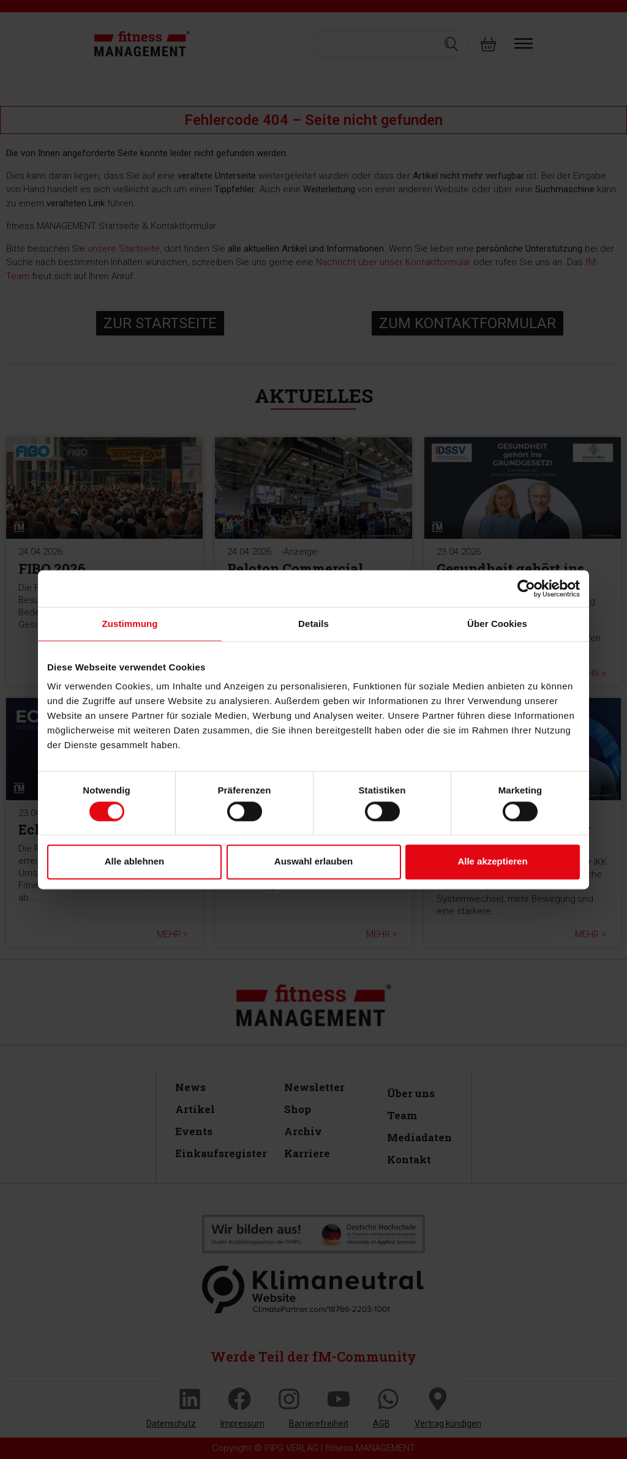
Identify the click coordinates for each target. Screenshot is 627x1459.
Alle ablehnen (135, 862)
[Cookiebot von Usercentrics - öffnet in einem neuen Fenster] (526, 588)
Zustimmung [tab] (130, 623)
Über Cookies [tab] (497, 623)
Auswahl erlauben (313, 862)
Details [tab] (313, 623)
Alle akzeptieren (492, 862)
